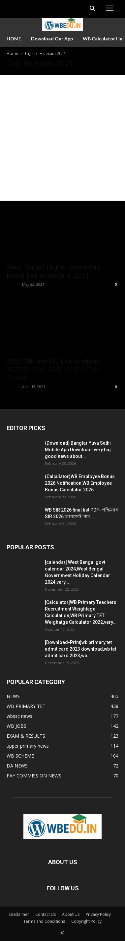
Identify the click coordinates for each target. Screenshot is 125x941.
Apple (12, 284)
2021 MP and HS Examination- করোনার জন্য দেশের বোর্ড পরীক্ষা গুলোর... (54, 369)
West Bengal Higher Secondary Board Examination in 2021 (54, 271)
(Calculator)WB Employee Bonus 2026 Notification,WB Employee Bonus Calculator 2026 (80, 483)
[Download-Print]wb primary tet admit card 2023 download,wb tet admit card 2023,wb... (80, 649)
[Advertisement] (62, 138)
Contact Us (45, 914)
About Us (70, 914)
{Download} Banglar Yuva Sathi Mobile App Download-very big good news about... (78, 449)
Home (12, 53)
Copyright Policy (86, 921)
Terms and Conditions (44, 921)
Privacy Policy (98, 914)
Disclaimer (19, 914)
